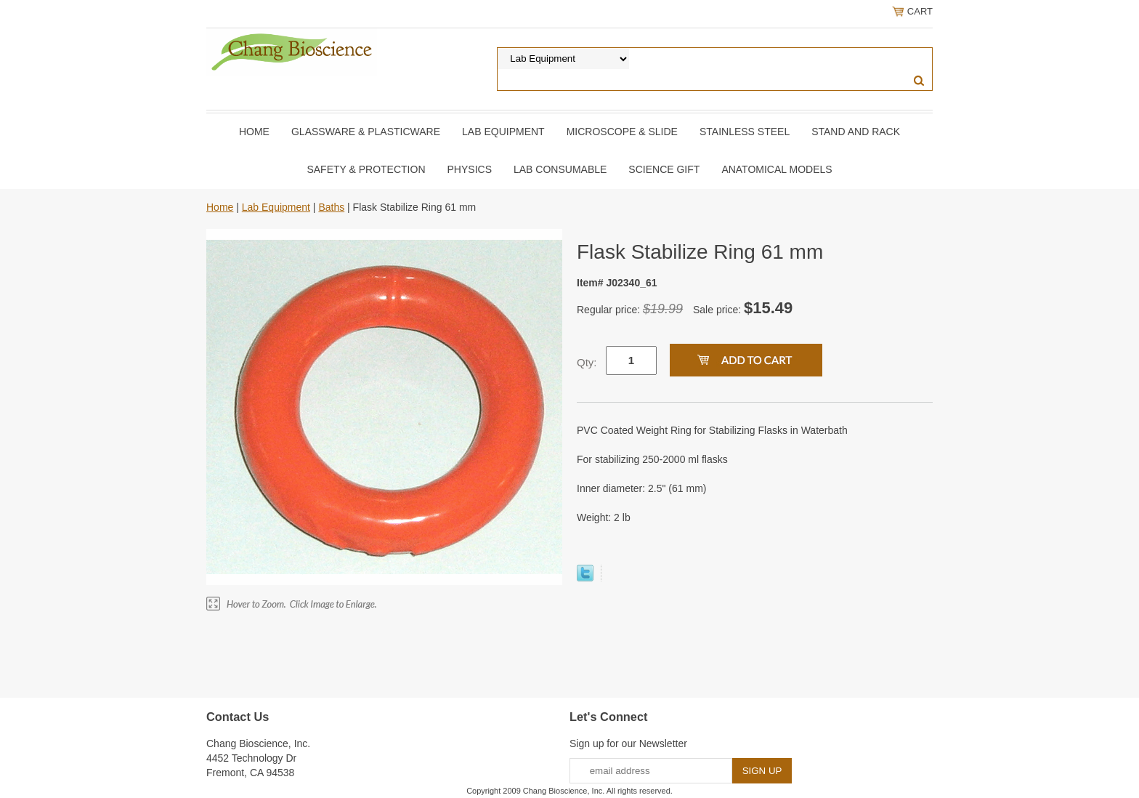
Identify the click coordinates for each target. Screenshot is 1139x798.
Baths (331, 207)
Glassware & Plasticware (365, 131)
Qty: (587, 362)
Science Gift (664, 169)
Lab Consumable (560, 169)
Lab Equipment (503, 131)
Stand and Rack (855, 131)
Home (254, 131)
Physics (469, 169)
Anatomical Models (776, 169)
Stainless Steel (745, 131)
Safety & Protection (366, 169)
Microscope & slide (622, 131)
